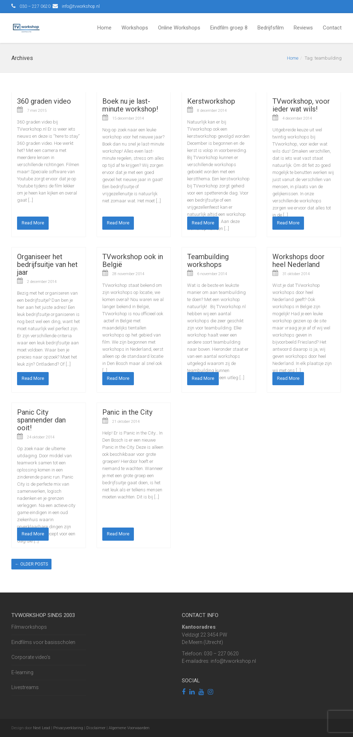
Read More (33, 222)
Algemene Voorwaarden (129, 728)
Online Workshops (179, 27)
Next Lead (41, 728)
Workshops (134, 27)
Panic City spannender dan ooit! (41, 420)
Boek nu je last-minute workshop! (130, 105)
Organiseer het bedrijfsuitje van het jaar (47, 264)
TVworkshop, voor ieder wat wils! (301, 105)
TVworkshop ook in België (132, 260)
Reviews (303, 27)
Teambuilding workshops (208, 260)
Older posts (31, 564)
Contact (332, 27)
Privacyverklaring (68, 728)
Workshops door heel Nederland (298, 260)
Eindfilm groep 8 (229, 27)
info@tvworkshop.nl (81, 6)
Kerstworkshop (211, 101)
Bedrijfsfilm (270, 27)
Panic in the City (127, 412)
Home (104, 27)
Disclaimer (95, 728)
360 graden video (44, 101)
